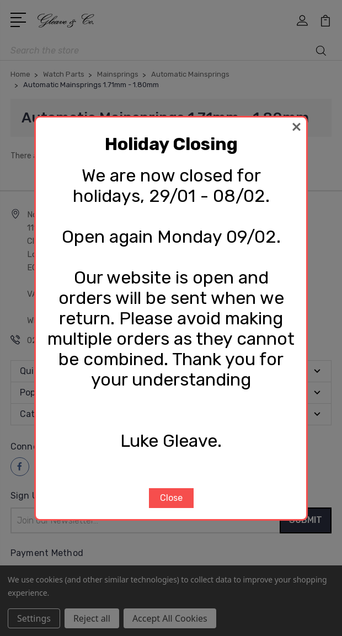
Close (171, 498)
